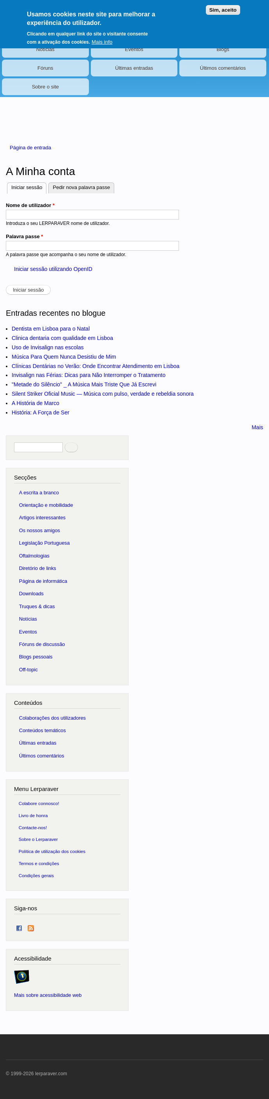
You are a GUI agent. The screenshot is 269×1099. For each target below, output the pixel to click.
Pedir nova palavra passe (81, 187)
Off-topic (28, 669)
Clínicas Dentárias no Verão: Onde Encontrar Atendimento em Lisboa (95, 366)
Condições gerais (36, 875)
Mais (257, 427)
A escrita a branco (39, 493)
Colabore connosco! (39, 803)
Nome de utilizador (30, 205)
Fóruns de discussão (42, 644)
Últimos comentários (223, 68)
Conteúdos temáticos (42, 730)
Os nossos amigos (39, 530)
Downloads (31, 593)
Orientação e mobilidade (46, 505)
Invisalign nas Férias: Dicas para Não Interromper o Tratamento (89, 375)
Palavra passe (24, 236)
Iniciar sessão (28, 186)
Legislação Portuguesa (44, 543)
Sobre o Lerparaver (38, 839)
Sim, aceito (223, 10)
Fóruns (45, 68)
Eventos (134, 49)
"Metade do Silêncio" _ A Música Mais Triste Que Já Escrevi (84, 384)
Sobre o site (45, 87)
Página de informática (43, 581)
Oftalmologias (34, 556)
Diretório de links (37, 568)
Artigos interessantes (42, 517)
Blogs (222, 49)
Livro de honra (33, 815)
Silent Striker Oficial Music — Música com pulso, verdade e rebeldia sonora (103, 394)
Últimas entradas (134, 68)
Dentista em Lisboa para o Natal (51, 329)
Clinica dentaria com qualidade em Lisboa (62, 338)
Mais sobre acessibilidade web (47, 995)
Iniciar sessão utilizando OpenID (53, 269)
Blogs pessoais (36, 657)
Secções (25, 477)
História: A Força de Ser (40, 412)
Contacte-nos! (33, 827)
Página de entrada (30, 147)
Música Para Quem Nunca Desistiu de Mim (64, 357)
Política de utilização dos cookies (52, 851)
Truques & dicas (37, 606)
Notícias (45, 49)
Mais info (102, 42)
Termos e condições (39, 863)
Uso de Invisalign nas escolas (47, 347)
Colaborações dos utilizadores (52, 718)
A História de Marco (35, 403)
